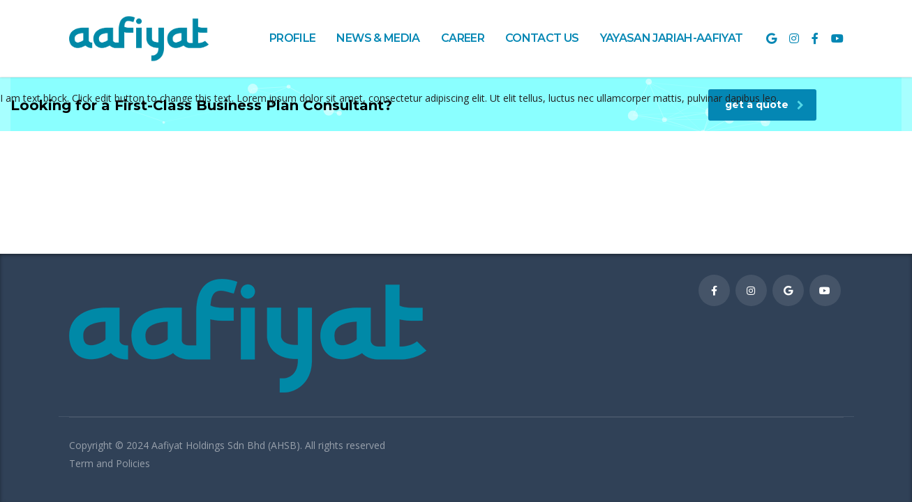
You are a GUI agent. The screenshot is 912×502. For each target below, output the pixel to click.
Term (82, 463)
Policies (133, 463)
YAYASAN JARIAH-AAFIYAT (671, 38)
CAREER (462, 38)
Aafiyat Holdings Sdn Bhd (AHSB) (225, 445)
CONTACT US (542, 38)
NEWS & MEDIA (377, 38)
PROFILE (292, 38)
